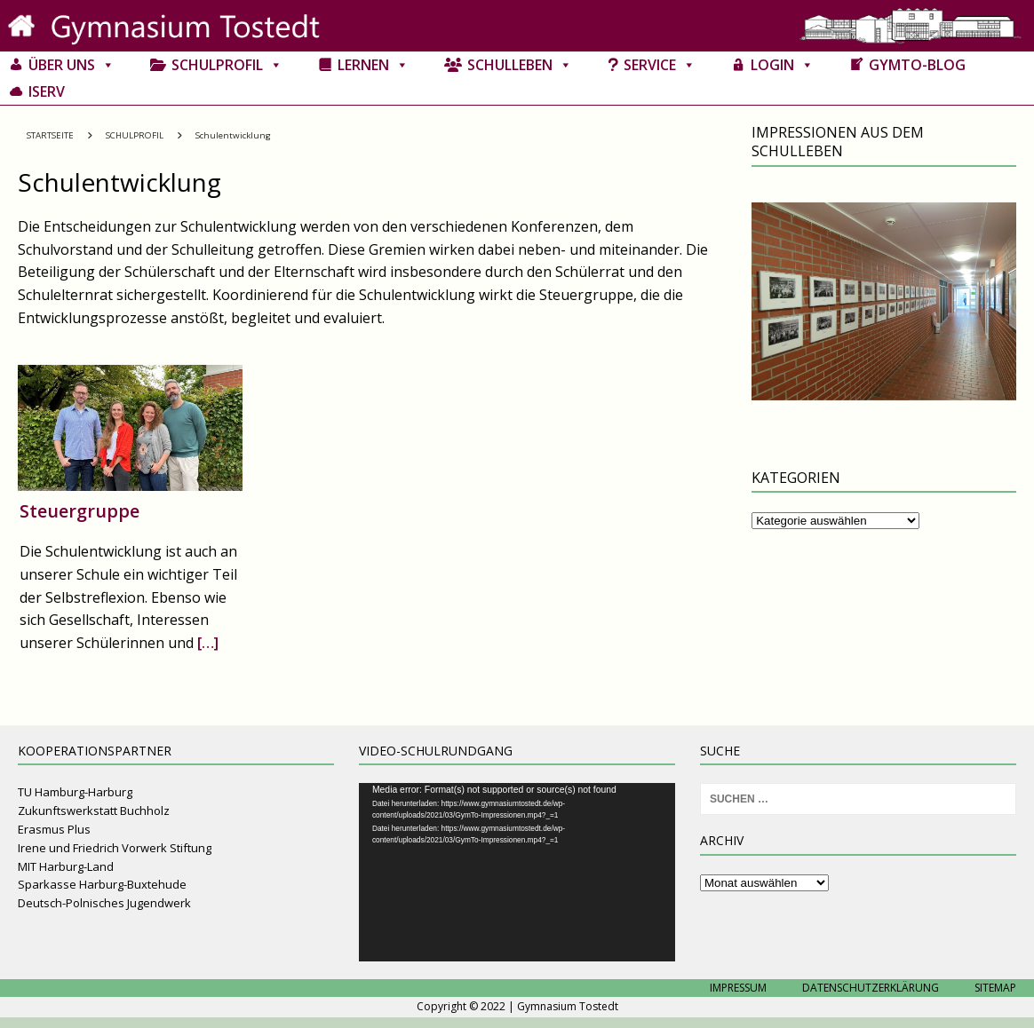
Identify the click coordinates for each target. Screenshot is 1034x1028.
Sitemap (995, 987)
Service (660, 65)
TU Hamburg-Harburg (75, 792)
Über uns (71, 65)
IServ (46, 91)
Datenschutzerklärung (870, 987)
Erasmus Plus (54, 829)
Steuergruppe (79, 511)
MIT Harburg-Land (66, 866)
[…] (208, 642)
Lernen (373, 65)
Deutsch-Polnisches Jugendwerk (104, 903)
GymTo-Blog (917, 65)
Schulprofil (226, 65)
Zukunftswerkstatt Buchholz (94, 810)
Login (782, 65)
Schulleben (519, 65)
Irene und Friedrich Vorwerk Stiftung (114, 848)
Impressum (738, 987)
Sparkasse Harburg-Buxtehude (102, 884)
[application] (517, 872)
